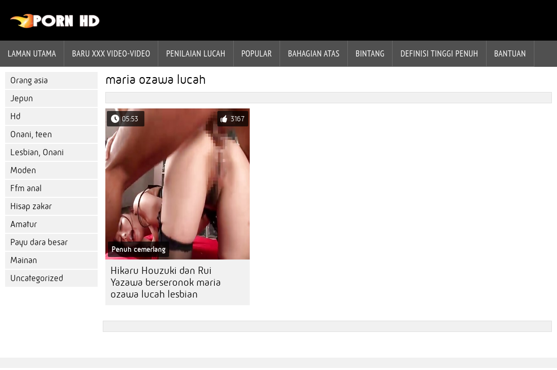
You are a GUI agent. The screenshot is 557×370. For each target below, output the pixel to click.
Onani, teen (31, 134)
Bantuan (510, 53)
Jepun (21, 98)
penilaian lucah (195, 53)
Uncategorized (36, 278)
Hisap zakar (31, 206)
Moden (23, 170)
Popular (257, 53)
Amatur (23, 224)
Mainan (23, 260)
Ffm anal (26, 188)
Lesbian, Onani (37, 152)
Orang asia (29, 80)
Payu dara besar (39, 242)
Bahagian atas (313, 53)
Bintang (370, 53)
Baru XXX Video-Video (111, 53)
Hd (15, 116)
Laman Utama (32, 53)
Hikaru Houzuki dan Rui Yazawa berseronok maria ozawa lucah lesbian (165, 282)
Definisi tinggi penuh (439, 53)
